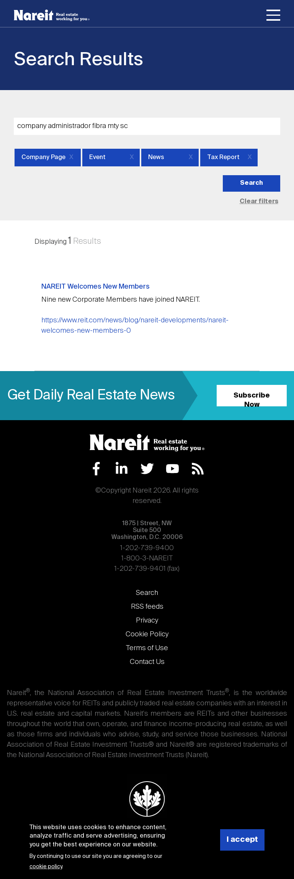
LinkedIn (121, 468)
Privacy (147, 620)
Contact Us (147, 662)
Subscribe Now (252, 399)
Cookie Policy (147, 634)
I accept (242, 840)
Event (97, 157)
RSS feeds (147, 606)
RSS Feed (197, 468)
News (156, 157)
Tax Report (223, 157)
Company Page (43, 157)
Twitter (147, 468)
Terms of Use (147, 648)
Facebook (96, 468)
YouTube (172, 468)
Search (147, 593)
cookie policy (45, 866)
